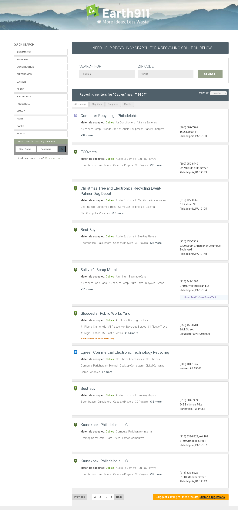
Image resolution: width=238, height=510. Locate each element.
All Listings (80, 104)
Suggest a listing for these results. (190, 497)
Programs (113, 104)
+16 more (87, 289)
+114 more (131, 333)
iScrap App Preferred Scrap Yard (200, 297)
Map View (97, 104)
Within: (213, 93)
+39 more (156, 474)
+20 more (117, 213)
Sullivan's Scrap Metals (100, 269)
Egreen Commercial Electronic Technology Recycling (125, 352)
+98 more (87, 135)
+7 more (107, 372)
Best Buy (88, 229)
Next (119, 496)
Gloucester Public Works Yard (105, 313)
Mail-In (127, 104)
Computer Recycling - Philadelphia (109, 115)
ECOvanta (89, 152)
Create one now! (54, 158)
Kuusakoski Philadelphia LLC (104, 424)
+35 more (156, 165)
